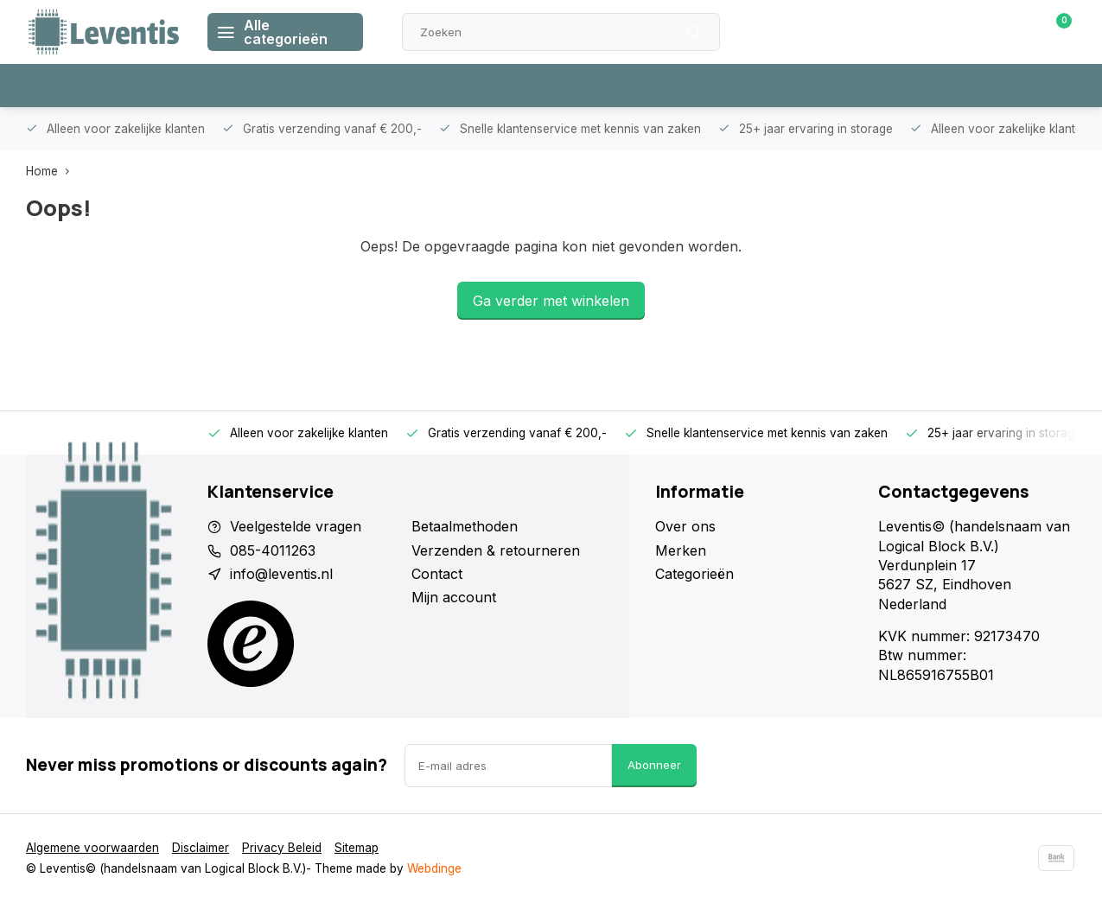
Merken (680, 550)
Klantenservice (879, 32)
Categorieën (694, 573)
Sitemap (356, 848)
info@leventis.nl (281, 573)
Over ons (685, 526)
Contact (436, 573)
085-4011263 (272, 550)
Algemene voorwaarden (92, 848)
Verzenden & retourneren (495, 550)
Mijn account (453, 597)
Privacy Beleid (282, 848)
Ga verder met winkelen (551, 300)
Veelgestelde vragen (295, 526)
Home (51, 171)
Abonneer (654, 765)
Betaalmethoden (464, 526)
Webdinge (434, 868)
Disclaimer (200, 848)
